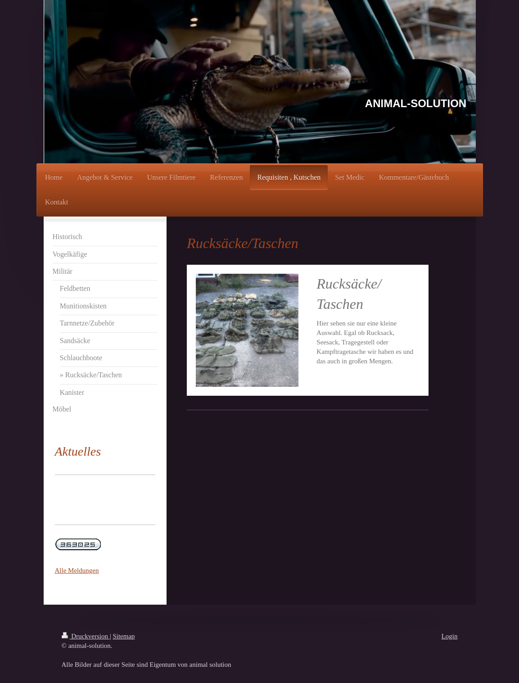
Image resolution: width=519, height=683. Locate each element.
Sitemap (124, 636)
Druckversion (86, 636)
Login (450, 636)
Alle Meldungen (77, 570)
